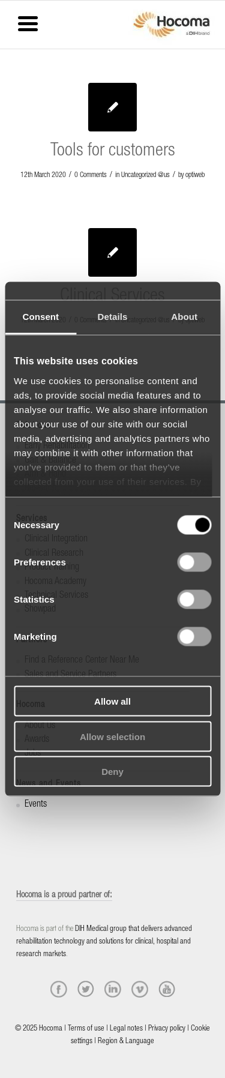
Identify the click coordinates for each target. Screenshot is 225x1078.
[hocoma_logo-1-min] (172, 25)
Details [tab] (113, 317)
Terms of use (86, 1029)
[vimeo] (139, 989)
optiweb (195, 175)
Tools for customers (112, 152)
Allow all (112, 701)
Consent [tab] (40, 317)
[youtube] (166, 989)
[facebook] (58, 989)
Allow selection (112, 736)
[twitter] (85, 989)
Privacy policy (166, 1029)
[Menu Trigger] (27, 22)
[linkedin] (112, 989)
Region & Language (126, 1042)
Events (36, 805)
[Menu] (9, 16)
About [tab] (184, 317)
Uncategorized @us (145, 175)
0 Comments (90, 175)
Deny (112, 771)
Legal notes (126, 1029)
